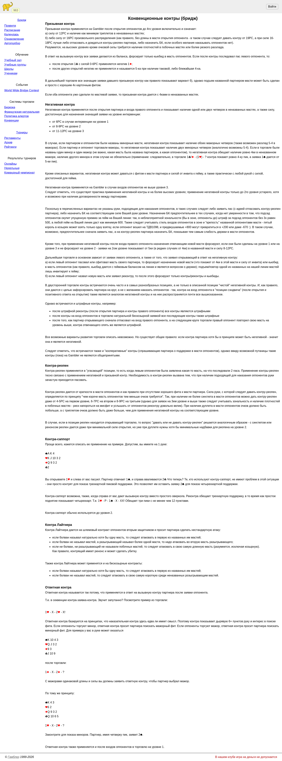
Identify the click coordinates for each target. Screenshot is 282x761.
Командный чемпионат (19, 172)
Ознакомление (14, 38)
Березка (9, 107)
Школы (8, 69)
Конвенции (11, 120)
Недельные (12, 168)
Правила (10, 25)
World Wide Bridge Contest (21, 90)
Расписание (12, 30)
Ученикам (10, 73)
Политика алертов (16, 116)
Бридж (21, 20)
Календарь (11, 34)
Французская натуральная (21, 111)
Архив (8, 142)
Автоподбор (12, 43)
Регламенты (12, 138)
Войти (272, 6)
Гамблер (13, 756)
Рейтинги (10, 146)
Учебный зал (13, 60)
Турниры (22, 132)
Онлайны (10, 163)
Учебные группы (15, 64)
